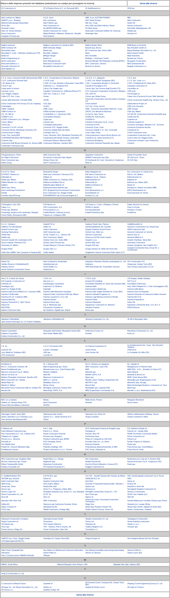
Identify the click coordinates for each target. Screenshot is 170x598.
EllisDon (88, 188)
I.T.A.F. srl (47, 278)
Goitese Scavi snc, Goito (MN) (55, 240)
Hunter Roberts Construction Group (15, 269)
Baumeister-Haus (8, 50)
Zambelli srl (48, 583)
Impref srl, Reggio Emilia (11, 289)
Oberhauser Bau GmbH (52, 414)
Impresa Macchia (8, 299)
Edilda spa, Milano (8, 180)
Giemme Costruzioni (93, 235)
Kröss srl (130, 333)
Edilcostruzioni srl (134, 177)
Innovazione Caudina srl (53, 307)
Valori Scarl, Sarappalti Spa (12, 550)
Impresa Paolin (91, 299)
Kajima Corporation (9, 331)
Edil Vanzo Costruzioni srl (95, 174)
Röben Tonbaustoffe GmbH (12, 464)
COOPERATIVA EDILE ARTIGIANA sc (16, 138)
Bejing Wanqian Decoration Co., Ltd (141, 50)
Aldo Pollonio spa (50, 23)
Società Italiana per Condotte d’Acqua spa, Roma (147, 501)
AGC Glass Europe (93, 20)
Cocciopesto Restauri (52, 117)
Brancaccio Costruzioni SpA (54, 64)
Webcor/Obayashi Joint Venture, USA (72, 564)
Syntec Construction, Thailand (139, 509)
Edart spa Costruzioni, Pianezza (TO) (58, 174)
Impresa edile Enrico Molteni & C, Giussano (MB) (21, 292)
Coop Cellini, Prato (92, 133)
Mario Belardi (132, 372)
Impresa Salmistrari (93, 302)
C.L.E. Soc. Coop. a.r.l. (136, 81)
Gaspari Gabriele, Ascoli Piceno (98, 229)
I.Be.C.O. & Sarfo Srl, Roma (12, 278)
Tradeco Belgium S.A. (94, 527)
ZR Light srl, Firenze (135, 587)
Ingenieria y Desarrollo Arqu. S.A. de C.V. (143, 305)
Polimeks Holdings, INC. (53, 447)
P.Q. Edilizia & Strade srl (137, 428)
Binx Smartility (91, 56)
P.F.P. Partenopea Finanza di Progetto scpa (102, 428)
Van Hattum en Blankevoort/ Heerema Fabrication (63, 550)
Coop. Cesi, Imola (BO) (10, 135)
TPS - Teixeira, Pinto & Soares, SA (57, 527)
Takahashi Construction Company (14, 519)
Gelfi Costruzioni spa (51, 232)
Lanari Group (90, 350)
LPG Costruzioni (7, 355)
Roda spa (131, 464)
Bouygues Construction (136, 61)
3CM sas (130, 8)
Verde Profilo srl (49, 553)
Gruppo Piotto (6, 249)
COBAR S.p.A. (7, 117)
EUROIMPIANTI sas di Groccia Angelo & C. (60, 195)
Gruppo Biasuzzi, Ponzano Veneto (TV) (59, 245)
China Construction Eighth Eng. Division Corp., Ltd (147, 100)
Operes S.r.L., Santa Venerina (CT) (57, 417)
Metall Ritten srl (7, 382)
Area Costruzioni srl (51, 26)
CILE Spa (47, 104)
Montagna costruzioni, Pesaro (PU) (57, 388)
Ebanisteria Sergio (50, 172)
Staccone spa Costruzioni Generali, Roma (60, 504)
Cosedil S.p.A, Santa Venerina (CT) (99, 138)
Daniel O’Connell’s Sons (137, 155)
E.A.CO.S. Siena (8, 172)
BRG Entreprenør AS (135, 64)
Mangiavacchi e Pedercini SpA (139, 367)
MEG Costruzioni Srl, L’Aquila (13, 380)
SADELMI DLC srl (92, 478)
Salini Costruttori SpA (10, 481)
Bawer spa (47, 50)
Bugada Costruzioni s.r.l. (137, 66)
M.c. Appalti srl (133, 364)
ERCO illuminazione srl (136, 190)
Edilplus (4, 185)
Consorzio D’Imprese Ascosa (138, 127)
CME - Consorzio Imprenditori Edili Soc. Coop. (103, 109)
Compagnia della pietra (52, 125)
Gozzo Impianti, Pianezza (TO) (13, 243)
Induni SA (131, 302)
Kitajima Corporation (9, 333)
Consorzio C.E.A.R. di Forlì (12, 127)
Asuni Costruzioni (8, 33)
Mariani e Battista (50, 372)
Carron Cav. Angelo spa (52, 88)
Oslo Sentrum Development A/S (14, 419)
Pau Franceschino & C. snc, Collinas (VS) (18, 434)
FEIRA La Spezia (92, 207)
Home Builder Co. (50, 267)
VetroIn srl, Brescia (92, 553)
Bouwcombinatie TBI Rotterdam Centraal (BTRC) (105, 61)
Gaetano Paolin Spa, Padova (97, 224)
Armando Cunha (7, 28)
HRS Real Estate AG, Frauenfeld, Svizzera (102, 267)
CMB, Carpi (48, 109)
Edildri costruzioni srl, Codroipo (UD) (58, 180)
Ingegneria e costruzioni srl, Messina (100, 305)
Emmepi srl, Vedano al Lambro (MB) (141, 188)
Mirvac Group (48, 385)
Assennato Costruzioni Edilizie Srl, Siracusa (102, 31)
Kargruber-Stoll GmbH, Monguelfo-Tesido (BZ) (61, 331)
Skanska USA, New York (11, 501)
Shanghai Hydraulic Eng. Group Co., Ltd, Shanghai (63, 492)
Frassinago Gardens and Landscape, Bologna (19, 212)
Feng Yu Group (133, 207)
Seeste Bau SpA (50, 486)
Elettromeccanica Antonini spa (55, 188)
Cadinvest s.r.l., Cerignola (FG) (55, 86)
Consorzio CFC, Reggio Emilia (55, 127)
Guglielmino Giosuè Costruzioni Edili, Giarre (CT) (105, 252)
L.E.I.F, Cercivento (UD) (52, 346)
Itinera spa (89, 310)
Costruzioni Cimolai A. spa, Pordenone (142, 140)
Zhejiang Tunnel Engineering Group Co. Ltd (144, 583)
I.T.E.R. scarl (90, 278)
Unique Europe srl (92, 538)
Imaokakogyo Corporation (53, 284)
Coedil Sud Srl (133, 117)
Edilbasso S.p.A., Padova (95, 177)
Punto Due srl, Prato (135, 449)
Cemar (46, 96)
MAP (87, 369)
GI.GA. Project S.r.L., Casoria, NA (56, 235)
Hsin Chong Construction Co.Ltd (140, 267)
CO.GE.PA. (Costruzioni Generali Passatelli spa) (146, 114)
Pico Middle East (8, 444)
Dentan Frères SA (50, 160)
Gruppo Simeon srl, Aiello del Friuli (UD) (101, 249)
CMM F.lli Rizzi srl (8, 111)
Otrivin (46, 419)
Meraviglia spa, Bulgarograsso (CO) (141, 380)
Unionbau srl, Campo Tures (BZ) (56, 538)
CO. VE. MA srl (7, 114)
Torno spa (5, 527)
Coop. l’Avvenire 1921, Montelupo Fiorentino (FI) (62, 135)
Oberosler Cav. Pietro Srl (95, 414)
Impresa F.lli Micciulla (9, 294)
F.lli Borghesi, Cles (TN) (10, 204)
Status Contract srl (8, 507)
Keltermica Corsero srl (94, 331)
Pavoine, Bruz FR (92, 434)
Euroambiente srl (92, 193)
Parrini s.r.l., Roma (50, 431)
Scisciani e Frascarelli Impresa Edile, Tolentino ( (104, 484)
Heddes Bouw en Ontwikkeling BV (15, 264)
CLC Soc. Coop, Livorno (95, 106)
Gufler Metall (48, 252)
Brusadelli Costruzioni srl (53, 66)
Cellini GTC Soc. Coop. (10, 96)
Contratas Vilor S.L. (51, 133)
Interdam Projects (92, 307)
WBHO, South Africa (9, 564)
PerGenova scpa (92, 436)
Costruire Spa (6, 140)
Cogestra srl (132, 119)
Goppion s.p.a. (91, 240)
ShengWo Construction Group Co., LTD (101, 492)
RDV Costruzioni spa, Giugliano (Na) (16, 459)
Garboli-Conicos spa (9, 229)
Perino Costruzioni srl (136, 436)
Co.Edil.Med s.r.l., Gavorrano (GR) (57, 114)
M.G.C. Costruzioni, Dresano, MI (14, 367)
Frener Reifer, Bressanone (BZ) (13, 215)
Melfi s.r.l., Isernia (50, 380)
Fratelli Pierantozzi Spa (94, 212)
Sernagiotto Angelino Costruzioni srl (141, 489)
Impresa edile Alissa (135, 289)
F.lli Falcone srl (49, 204)
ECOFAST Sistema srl (10, 174)
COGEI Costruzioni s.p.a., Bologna (15, 119)
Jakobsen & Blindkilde (10, 319)
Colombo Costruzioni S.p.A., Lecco (99, 122)
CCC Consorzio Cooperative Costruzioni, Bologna (105, 91)
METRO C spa (91, 382)
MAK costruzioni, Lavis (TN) (96, 367)
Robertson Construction (52, 464)
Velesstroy (5, 553)
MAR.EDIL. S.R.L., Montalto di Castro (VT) (144, 369)
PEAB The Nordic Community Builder (142, 434)
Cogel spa (47, 119)
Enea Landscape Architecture (13, 190)
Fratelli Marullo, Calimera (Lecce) (56, 212)
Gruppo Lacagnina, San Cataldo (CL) (142, 245)
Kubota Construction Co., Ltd (12, 336)
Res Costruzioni (91, 459)
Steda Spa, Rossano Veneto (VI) (98, 507)
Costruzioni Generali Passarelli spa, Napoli (102, 143)
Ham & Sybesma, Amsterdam (55, 261)
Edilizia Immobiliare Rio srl (53, 182)
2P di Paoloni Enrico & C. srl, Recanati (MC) (61, 8)
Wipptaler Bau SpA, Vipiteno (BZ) (126, 564)
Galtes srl (47, 227)
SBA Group (5, 484)
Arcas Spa (5, 26)
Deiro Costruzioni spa (10, 160)
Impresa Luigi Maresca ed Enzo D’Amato (101, 297)
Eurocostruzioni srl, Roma (137, 193)
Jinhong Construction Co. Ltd (97, 319)
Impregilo (47, 289)
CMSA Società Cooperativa (54, 111)
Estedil (4, 193)
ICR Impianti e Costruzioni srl (13, 281)
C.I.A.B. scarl (48, 81)
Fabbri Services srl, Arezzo (138, 204)
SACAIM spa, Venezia (10, 478)
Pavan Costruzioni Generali (54, 434)
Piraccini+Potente (92, 444)
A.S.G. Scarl (48, 18)
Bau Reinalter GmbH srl (136, 48)
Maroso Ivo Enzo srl (9, 375)
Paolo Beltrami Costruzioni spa (13, 431)
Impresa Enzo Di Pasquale (138, 292)
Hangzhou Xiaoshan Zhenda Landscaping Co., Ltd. (105, 261)
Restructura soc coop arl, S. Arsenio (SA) (143, 459)
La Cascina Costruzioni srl (95, 346)
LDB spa (46, 352)
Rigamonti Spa (49, 461)
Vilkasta (46, 555)
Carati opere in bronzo (10, 88)
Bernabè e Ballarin (50, 53)
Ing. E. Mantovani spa (52, 305)
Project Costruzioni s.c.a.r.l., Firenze (57, 449)
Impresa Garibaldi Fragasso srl (97, 294)
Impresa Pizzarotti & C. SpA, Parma (15, 302)
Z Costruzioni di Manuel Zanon (13, 583)
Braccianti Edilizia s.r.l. (10, 64)
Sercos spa (5, 489)
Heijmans (89, 264)
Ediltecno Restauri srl (93, 185)
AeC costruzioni (49, 20)
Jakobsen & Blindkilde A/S (53, 319)
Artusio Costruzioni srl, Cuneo (55, 31)
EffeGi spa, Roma (8, 188)
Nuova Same (132, 402)
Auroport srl (132, 33)
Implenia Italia (90, 286)
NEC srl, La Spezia (9, 400)
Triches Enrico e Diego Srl (11, 529)
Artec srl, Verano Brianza (11, 31)
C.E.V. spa (131, 78)
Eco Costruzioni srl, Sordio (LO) (140, 172)
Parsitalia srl (90, 431)
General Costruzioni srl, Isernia (139, 232)
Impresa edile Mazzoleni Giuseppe (57, 292)
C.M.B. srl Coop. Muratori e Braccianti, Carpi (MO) (63, 83)
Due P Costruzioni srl (51, 163)
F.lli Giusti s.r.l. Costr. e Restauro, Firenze (101, 204)
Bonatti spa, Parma (135, 58)
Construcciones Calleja (10, 133)
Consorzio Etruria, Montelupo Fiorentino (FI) (19, 130)
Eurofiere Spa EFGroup (10, 195)
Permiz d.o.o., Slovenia (10, 439)
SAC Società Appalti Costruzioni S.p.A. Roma (145, 476)
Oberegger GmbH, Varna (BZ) (13, 414)
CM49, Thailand (7, 109)
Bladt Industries (133, 56)
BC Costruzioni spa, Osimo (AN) (98, 50)
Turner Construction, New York (55, 529)
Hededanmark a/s (50, 264)
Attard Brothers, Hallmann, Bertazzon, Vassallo (62, 33)
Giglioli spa (5, 237)
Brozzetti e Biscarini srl (10, 66)
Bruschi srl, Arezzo (92, 66)
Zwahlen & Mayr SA (51, 590)
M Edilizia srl (6, 364)
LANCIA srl (131, 350)
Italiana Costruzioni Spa (10, 310)
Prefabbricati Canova (9, 449)
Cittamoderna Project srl (137, 104)
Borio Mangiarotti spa (51, 61)
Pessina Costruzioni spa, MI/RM (56, 439)
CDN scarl (131, 91)
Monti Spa (131, 388)
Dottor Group (6, 163)
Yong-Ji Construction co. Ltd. (12, 573)
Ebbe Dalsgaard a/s (93, 172)
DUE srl (88, 163)
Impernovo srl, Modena (52, 286)
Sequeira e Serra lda (135, 486)
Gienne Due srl (133, 235)
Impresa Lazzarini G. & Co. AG (55, 297)
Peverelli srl (6, 442)
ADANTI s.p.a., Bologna (11, 20)
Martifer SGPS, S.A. (93, 375)
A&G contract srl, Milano (11, 18)
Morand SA (5, 390)
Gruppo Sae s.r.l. (50, 249)
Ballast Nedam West (93, 45)
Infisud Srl (5, 305)
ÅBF (129, 18)
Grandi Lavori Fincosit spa (53, 243)
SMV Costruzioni (50, 501)
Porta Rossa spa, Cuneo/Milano (140, 447)
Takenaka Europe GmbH (53, 519)
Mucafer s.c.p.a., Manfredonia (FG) (141, 390)
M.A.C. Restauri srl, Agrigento (97, 364)
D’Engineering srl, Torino (11, 155)
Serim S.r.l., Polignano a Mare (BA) (57, 489)
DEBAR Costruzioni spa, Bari (97, 157)
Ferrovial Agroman (92, 210)
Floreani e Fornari (134, 210)
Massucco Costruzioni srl (53, 377)
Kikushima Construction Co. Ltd (140, 331)
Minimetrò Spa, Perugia (136, 382)
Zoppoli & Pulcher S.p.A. (95, 587)
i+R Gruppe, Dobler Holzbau (138, 278)
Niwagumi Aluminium (135, 400)
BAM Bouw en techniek (136, 45)
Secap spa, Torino (8, 486)
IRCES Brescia (133, 307)
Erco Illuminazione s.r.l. (94, 190)
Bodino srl (47, 58)
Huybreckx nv (48, 269)
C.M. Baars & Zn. (8, 83)
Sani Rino (89, 481)
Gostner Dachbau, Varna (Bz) (139, 240)
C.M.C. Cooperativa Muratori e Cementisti (102, 83)
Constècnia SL (133, 130)
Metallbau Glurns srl (51, 382)
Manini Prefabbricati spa (11, 369)
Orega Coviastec (92, 417)
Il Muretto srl (6, 284)
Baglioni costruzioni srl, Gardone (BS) (58, 45)
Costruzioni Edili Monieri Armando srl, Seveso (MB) (21, 143)
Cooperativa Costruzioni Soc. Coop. (141, 135)
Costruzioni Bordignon (94, 140)
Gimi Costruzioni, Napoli (53, 237)
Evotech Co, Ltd (91, 195)
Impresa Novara (49, 299)
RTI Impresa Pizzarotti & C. (54, 467)
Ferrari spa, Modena (9, 210)
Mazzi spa (89, 377)
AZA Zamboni (48, 36)
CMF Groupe (132, 109)
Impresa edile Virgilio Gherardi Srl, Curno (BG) (104, 292)
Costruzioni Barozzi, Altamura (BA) (57, 140)
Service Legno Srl (8, 492)
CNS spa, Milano (134, 111)
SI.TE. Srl (47, 494)
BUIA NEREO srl (8, 69)
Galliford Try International (11, 227)
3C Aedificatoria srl (92, 8)
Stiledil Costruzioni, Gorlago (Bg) (56, 509)
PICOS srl (47, 444)
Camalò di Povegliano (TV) (96, 86)
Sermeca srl (90, 489)
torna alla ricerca (148, 3)
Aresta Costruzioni (134, 26)
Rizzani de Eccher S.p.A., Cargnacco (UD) (144, 461)
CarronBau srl (132, 88)
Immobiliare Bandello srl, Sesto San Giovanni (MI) (105, 284)
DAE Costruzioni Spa (51, 155)
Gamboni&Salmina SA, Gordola (98, 227)
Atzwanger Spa (91, 33)
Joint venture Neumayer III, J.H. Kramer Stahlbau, (21, 322)
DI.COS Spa (132, 160)
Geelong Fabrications (10, 232)
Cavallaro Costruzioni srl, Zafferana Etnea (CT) (62, 91)
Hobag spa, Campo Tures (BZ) (139, 264)
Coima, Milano (7, 122)
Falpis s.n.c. (6, 207)
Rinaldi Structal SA (92, 461)
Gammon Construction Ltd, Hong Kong (143, 227)
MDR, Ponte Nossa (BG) (137, 377)
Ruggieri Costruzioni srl (94, 467)
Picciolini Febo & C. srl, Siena (97, 442)
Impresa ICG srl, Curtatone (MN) (14, 297)
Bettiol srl (5, 56)
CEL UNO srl (90, 94)
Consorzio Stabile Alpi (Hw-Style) (56, 130)
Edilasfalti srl (6, 177)
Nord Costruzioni (50, 402)
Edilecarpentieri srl (92, 180)
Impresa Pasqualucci (135, 299)
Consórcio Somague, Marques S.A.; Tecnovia (145, 125)
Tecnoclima (47, 521)
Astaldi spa (131, 31)
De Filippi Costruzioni (9, 157)
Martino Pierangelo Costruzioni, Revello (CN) (19, 377)
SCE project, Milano (51, 484)
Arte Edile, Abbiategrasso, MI (139, 28)
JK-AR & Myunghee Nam (137, 319)
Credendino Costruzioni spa (12, 146)
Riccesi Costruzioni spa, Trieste (13, 461)
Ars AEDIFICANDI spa (52, 28)
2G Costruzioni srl (8, 8)
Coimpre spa (48, 122)
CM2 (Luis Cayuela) (135, 106)
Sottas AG (5, 504)
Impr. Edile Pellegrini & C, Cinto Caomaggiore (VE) (147, 286)
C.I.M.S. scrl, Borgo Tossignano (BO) (100, 81)
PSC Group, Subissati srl (95, 449)
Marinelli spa (90, 372)
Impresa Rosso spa (51, 302)
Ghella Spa (5, 235)
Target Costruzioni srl (9, 521)
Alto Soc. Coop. (91, 23)
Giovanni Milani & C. (135, 237)
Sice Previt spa (91, 494)
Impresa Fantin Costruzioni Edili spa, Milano (61, 294)
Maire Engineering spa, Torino (55, 367)
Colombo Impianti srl (135, 122)
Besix (87, 53)
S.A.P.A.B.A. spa (50, 476)
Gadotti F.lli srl (49, 224)
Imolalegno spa (7, 286)
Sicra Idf (4, 497)
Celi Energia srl (133, 94)
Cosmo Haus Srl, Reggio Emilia (140, 138)
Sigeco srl (89, 497)
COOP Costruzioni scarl (137, 133)
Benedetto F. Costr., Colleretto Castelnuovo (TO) (20, 53)
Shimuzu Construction (136, 492)
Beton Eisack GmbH (135, 53)
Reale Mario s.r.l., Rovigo (53, 459)
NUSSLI (46, 405)
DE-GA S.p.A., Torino (135, 157)
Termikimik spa (7, 524)
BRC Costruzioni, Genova (95, 64)
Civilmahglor (6, 106)
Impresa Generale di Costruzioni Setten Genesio (146, 294)
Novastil (88, 402)
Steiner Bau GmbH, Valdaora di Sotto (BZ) (144, 507)
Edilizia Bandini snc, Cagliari (12, 182)
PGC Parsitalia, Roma (52, 442)
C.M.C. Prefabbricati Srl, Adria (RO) (141, 83)
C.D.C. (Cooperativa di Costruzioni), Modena (61, 78)
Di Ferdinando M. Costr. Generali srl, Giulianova (104, 160)
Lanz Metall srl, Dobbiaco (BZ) (13, 352)
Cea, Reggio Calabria (10, 94)
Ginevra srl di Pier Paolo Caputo (98, 237)
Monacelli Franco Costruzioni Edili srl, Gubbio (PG (21, 388)
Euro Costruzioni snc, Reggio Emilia (57, 193)
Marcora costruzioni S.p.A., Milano (15, 372)
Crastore (130, 143)
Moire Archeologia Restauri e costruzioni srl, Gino (147, 385)
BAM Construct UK (8, 48)
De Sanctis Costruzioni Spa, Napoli (57, 157)
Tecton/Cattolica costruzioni (138, 521)
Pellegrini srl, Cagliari (9, 436)
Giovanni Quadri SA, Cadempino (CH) (16, 240)
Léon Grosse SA (92, 352)
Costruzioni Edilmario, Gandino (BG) (58, 143)
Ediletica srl (132, 180)
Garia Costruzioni (50, 229)
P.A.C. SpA (47, 428)
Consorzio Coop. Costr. (94, 127)
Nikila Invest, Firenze (93, 400)
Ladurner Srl (6, 350)
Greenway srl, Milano (9, 245)
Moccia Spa (90, 385)
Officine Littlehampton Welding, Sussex (143, 414)
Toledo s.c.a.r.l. (133, 524)
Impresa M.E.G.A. (134, 297)
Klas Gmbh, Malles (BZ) (53, 333)
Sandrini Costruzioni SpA (53, 481)
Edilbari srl (47, 177)
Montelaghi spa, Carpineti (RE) (97, 388)
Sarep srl (131, 481)
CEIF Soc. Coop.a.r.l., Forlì (54, 94)
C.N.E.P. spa (6, 86)
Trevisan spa (132, 527)
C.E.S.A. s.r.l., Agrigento (95, 78)
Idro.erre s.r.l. (48, 281)
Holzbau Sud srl (7, 267)
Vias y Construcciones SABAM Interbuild (17, 555)
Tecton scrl (89, 521)
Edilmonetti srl (91, 182)
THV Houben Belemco (52, 524)
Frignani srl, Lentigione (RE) (54, 215)
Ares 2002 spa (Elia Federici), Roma (99, 26)
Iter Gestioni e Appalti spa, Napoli (56, 310)
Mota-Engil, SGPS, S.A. (52, 390)
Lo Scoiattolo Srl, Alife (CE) (138, 352)
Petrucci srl (131, 439)
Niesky (46, 400)
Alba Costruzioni (133, 20)
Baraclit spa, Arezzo (93, 48)
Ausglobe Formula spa (10, 36)
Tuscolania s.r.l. (91, 529)
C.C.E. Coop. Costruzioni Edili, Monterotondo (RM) (21, 78)
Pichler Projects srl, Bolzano (138, 442)
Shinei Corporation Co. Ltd (12, 494)
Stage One (89, 504)
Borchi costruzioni (8, 61)
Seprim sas (89, 486)
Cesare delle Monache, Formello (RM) (16, 100)
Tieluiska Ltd (90, 524)
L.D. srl (4, 346)
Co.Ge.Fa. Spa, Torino (94, 114)
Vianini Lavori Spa (134, 553)
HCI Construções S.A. (136, 261)
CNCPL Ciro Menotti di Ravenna (98, 111)
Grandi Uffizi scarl (92, 243)
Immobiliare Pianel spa (136, 284)
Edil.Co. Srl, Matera (135, 174)
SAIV (129, 478)
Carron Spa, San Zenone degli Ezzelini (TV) (102, 88)
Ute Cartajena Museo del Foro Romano (143, 538)
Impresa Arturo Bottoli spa (95, 289)
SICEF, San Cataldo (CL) (137, 494)
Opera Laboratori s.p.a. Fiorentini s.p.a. (17, 417)
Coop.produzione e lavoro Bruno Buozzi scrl (103, 135)
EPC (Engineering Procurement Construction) (61, 190)
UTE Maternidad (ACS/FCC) (12, 541)
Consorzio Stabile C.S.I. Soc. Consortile (101, 130)
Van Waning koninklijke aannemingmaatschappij (104, 550)
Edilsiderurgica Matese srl (53, 185)
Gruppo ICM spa (92, 245)
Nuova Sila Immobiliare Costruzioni (15, 405)
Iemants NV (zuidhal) (93, 281)
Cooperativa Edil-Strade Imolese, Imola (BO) (61, 138)
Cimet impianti (91, 104)
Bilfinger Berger (49, 56)
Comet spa (5, 125)
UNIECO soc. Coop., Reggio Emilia (15, 538)
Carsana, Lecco (7, 91)
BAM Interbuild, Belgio (52, 48)
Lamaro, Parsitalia (50, 350)
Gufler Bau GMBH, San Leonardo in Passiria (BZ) (21, 252)
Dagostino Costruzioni (94, 155)
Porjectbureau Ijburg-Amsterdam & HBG (101, 447)
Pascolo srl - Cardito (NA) (137, 431)
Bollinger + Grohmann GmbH (97, 58)
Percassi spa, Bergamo (52, 436)
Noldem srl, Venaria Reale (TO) (13, 402)
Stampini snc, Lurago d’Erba (138, 504)
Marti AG (46, 375)
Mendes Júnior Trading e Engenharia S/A (101, 380)
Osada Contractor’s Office (137, 417)
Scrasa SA (131, 484)
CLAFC (46, 106)
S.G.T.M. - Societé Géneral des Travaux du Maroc (105, 476)
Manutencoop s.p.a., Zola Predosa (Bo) (59, 369)
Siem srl (46, 497)
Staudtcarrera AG (50, 507)
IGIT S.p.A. (131, 281)
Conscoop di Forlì (92, 125)
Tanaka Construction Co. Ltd (96, 519)
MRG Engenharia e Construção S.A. (99, 390)
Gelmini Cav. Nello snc (94, 232)
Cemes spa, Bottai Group (95, 96)
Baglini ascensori (8, 45)
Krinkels (88, 333)
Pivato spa (131, 444)
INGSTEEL (5, 307)
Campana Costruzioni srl (137, 86)
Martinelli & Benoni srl (136, 375)
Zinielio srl (47, 587)
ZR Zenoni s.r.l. (7, 590)
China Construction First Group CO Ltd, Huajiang (21, 104)
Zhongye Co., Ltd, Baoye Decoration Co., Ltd (19, 587)
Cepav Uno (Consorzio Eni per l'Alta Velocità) (145, 96)
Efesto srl (131, 185)
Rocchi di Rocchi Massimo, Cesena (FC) (101, 464)
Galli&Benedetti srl (134, 224)
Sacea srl (47, 478)
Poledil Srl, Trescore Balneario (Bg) (15, 447)
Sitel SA (130, 497)
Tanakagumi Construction (137, 519)
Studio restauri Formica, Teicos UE (99, 509)
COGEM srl (90, 119)
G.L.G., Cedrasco (8, 224)
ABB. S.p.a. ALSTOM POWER (97, 18)
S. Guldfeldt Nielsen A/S (11, 476)
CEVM (46, 100)
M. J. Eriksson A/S (50, 364)
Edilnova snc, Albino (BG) (137, 182)
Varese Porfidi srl (134, 550)
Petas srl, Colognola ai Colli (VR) (98, 439)
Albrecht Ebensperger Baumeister (14, 23)
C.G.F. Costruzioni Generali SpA (14, 81)
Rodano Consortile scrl (10, 467)
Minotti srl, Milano (8, 385)
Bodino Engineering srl (10, 58)
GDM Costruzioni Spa (136, 229)
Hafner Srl (5, 261)
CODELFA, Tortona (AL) (95, 117)
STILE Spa (5, 509)
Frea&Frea (131, 212)
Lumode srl (47, 355)
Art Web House (91, 28)
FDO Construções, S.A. (52, 207)
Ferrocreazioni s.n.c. (51, 210)
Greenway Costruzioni (136, 243)
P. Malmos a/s (6, 428)
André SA (131, 23)
